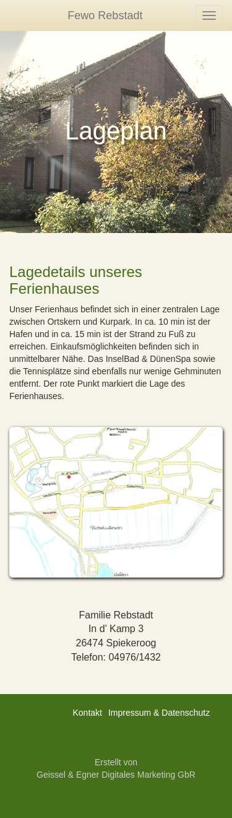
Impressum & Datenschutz (159, 713)
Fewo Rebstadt (104, 15)
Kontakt (87, 713)
